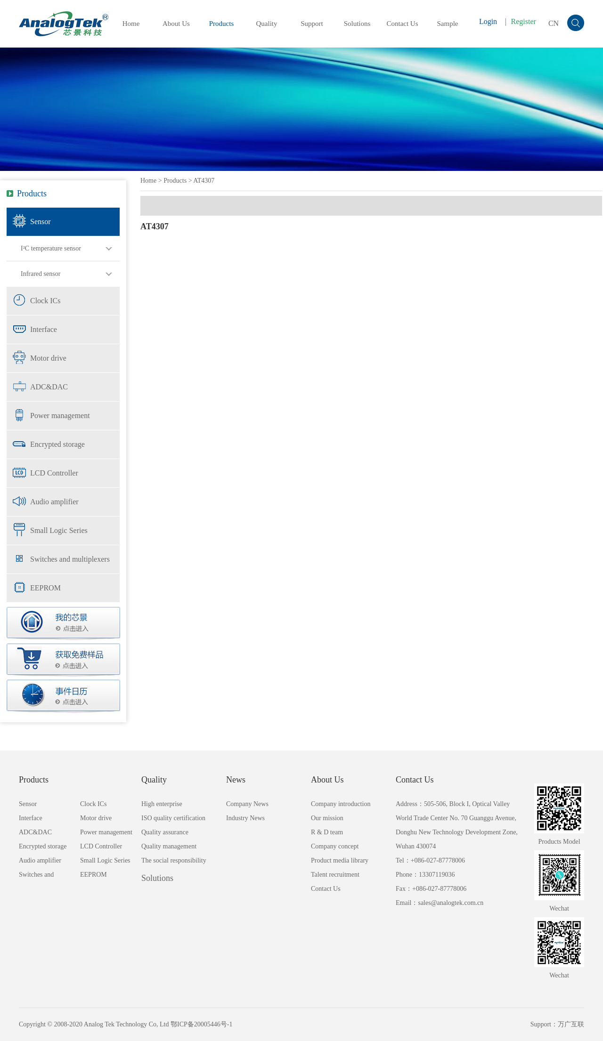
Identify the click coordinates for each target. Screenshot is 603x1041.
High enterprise (161, 803)
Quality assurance (164, 832)
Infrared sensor (40, 273)
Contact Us (402, 23)
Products (221, 23)
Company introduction (340, 803)
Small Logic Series (59, 530)
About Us (176, 23)
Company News (247, 803)
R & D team (327, 832)
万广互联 (571, 1024)
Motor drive (48, 358)
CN (553, 23)
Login (488, 21)
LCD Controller (54, 473)
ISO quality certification (173, 818)
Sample (447, 23)
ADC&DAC (49, 387)
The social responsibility (173, 860)
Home (131, 23)
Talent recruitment (335, 874)
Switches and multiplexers (70, 559)
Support (312, 23)
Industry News (245, 818)
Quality (266, 23)
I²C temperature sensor (51, 248)
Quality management (168, 846)
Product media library (339, 860)
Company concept (335, 846)
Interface (43, 329)
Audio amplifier (54, 502)
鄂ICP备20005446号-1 (201, 1024)
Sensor (40, 222)
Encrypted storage (57, 444)
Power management (60, 416)
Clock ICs (45, 301)
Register (523, 21)
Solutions (357, 23)
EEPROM (45, 588)
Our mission (327, 818)
